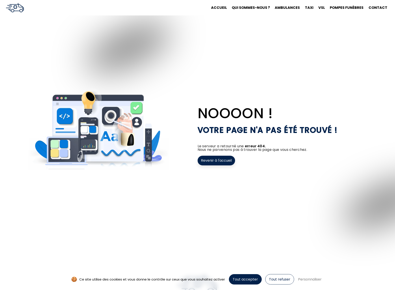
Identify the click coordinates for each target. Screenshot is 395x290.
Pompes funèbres (346, 7)
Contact (378, 7)
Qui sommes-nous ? (251, 7)
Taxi (309, 7)
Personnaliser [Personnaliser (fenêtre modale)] (310, 279)
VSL (321, 7)
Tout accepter (245, 279)
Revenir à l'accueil (216, 160)
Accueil (219, 7)
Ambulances (287, 7)
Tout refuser (279, 279)
